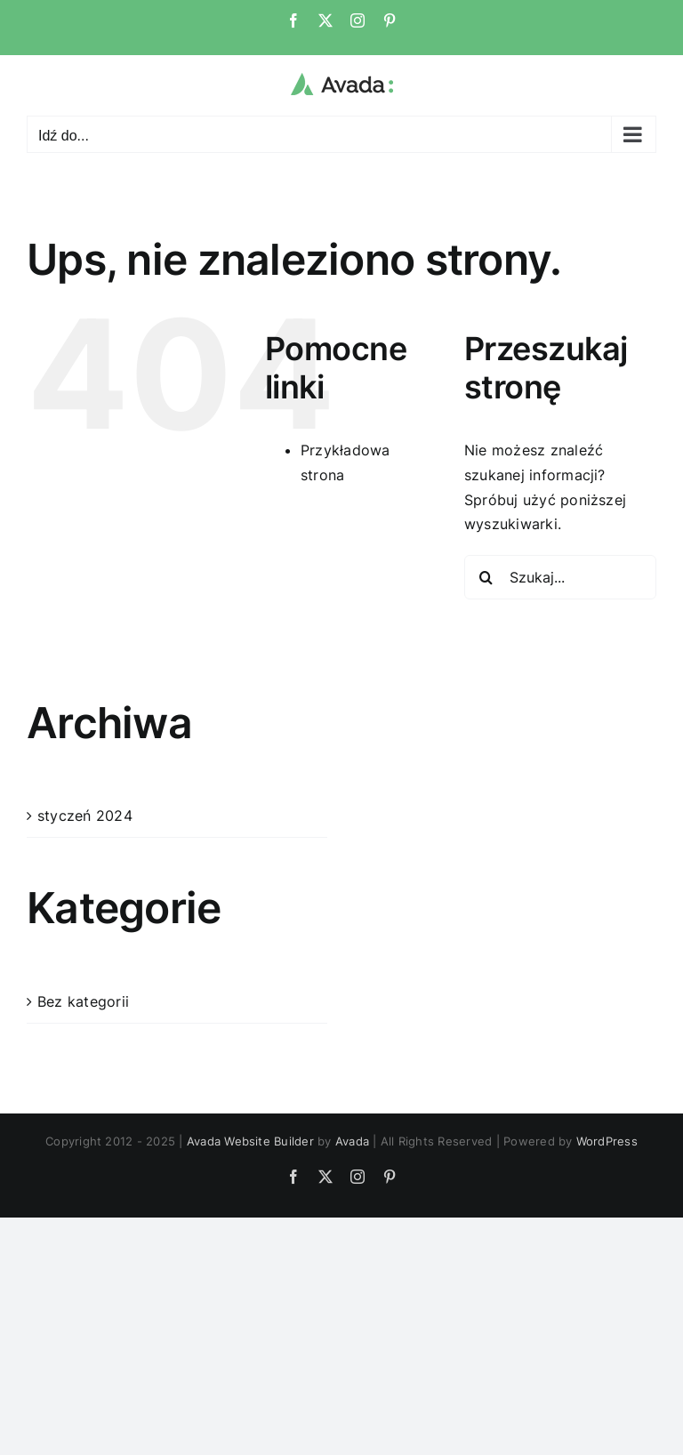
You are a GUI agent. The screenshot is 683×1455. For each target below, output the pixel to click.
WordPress (607, 1141)
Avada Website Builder (250, 1141)
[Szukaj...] (560, 577)
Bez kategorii (83, 1001)
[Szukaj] (486, 577)
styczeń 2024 (85, 815)
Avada (352, 1141)
